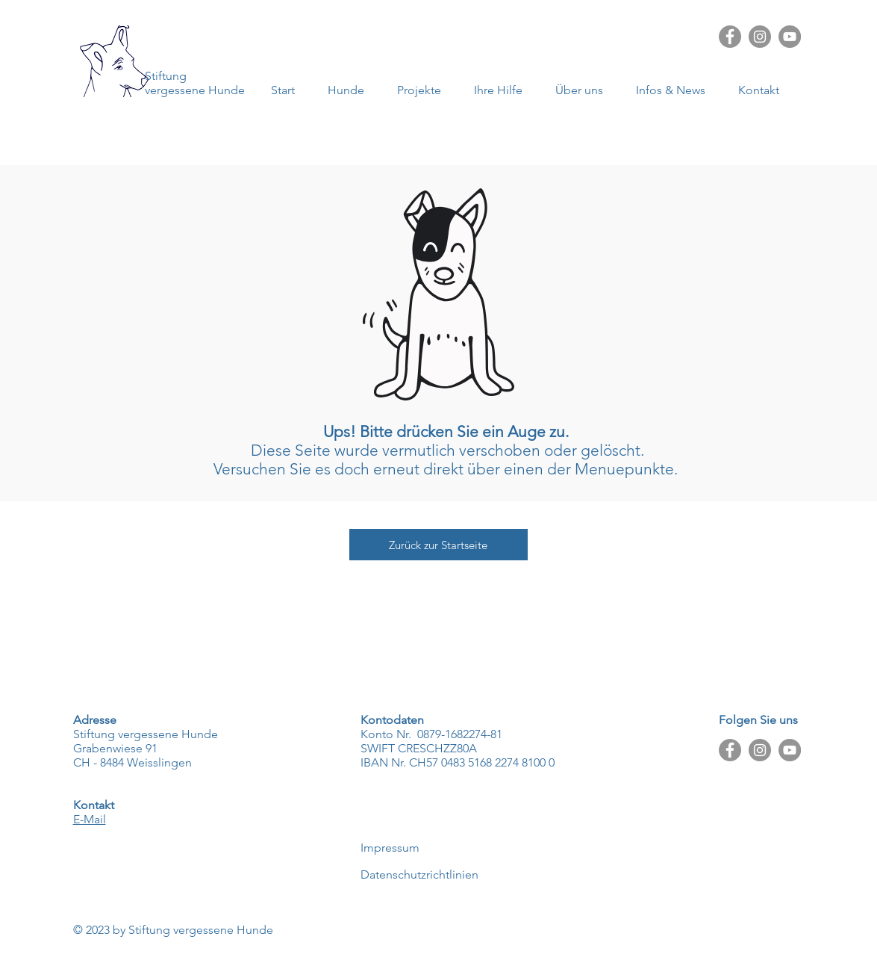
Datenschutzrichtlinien (419, 874)
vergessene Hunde (195, 90)
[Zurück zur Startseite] (438, 544)
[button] (676, 90)
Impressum (390, 847)
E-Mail (89, 819)
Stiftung (166, 76)
